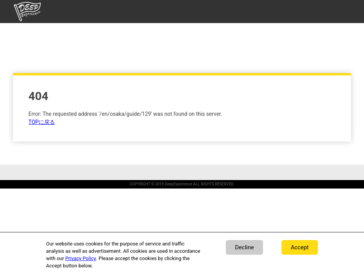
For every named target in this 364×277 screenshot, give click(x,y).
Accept (300, 247)
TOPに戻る (41, 122)
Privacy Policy (80, 258)
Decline (244, 247)
